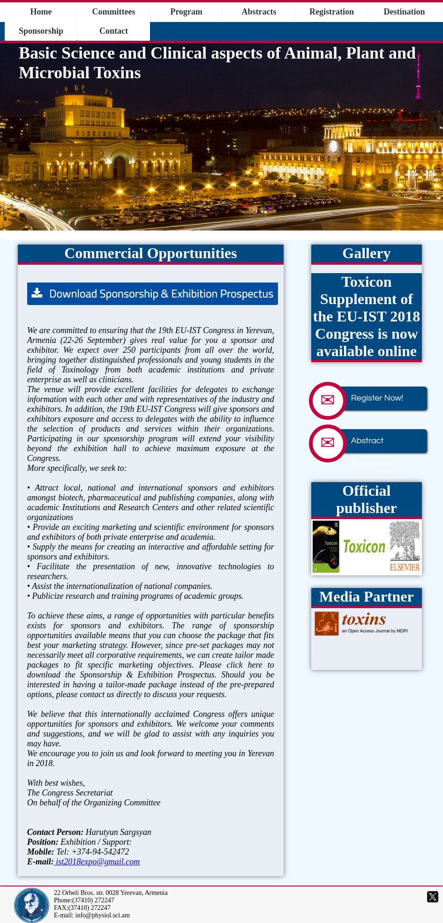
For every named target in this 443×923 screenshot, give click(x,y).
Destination (404, 11)
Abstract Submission (359, 441)
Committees (113, 11)
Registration (331, 11)
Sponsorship (41, 31)
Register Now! (363, 398)
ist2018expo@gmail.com (97, 861)
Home (41, 11)
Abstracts (259, 11)
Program (186, 11)
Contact (113, 31)
